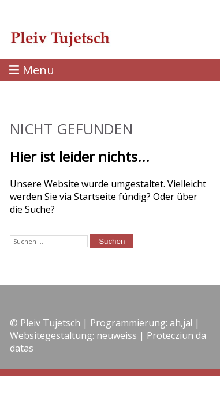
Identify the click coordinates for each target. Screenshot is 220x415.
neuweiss (116, 335)
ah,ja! (181, 322)
